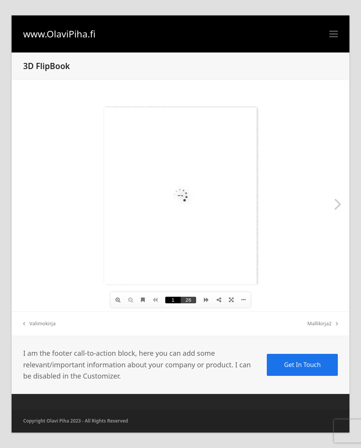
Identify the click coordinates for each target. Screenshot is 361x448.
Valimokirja (39, 324)
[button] (333, 34)
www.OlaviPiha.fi (59, 33)
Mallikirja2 (322, 324)
